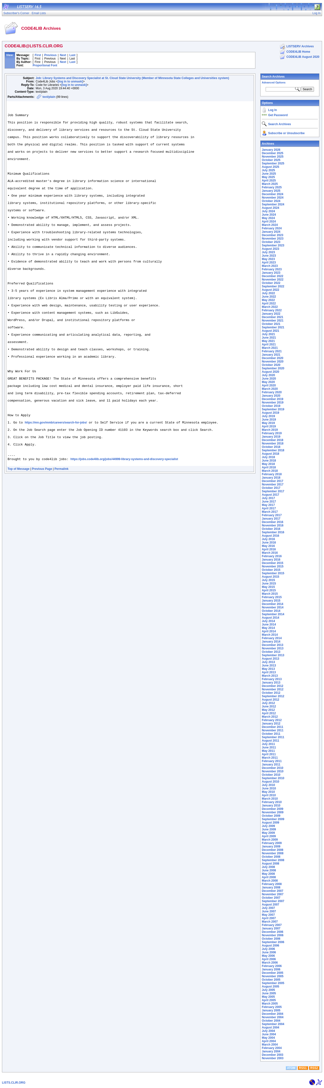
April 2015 (269, 590)
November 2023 (272, 238)
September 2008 (273, 860)
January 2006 (271, 969)
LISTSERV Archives (300, 46)
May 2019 (268, 423)
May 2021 (268, 341)
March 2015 (270, 593)
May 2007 (268, 915)
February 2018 (272, 474)
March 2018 (270, 471)
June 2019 (269, 419)
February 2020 (272, 392)
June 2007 (269, 911)
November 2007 (272, 894)
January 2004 (271, 1051)
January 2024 (271, 231)
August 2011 (270, 740)
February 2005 (272, 1007)
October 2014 (271, 611)
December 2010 (272, 768)
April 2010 (269, 795)
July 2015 (268, 580)
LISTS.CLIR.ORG (13, 1082)
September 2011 (273, 737)
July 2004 (268, 1031)
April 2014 (269, 631)
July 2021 (268, 334)
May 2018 (268, 464)
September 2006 (273, 942)
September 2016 (273, 532)
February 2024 (272, 228)
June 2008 (269, 870)
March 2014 (270, 634)
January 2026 (271, 149)
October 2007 (271, 897)
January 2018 (271, 477)
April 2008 (269, 877)
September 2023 (273, 245)
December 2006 (272, 932)
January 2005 (271, 1010)
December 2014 (272, 604)
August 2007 (270, 904)
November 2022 (272, 279)
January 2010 (271, 805)
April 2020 (269, 385)
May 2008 (268, 874)
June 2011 (269, 747)
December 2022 (272, 276)
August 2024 (270, 208)
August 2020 (270, 371)
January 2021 (271, 354)
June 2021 (269, 337)
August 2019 (270, 412)
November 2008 (272, 853)
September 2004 (273, 1024)
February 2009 (272, 843)
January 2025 (271, 190)
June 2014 (269, 624)
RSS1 (303, 1068)
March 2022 (270, 307)
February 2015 (272, 597)
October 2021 (271, 324)
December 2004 (272, 1014)
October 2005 (271, 979)
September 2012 (273, 696)
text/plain (48, 97)
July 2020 (268, 375)
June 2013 (269, 665)
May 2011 (268, 751)
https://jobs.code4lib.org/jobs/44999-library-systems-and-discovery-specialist (124, 531)
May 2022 (268, 300)
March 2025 (270, 184)
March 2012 (270, 716)
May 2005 (268, 996)
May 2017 (268, 505)
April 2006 (269, 959)
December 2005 (272, 973)
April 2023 (269, 262)
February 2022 (272, 310)
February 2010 (272, 802)
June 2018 (269, 460)
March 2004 (270, 1044)
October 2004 (271, 1020)
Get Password (278, 115)
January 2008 (271, 887)
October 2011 (271, 733)
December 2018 (272, 440)
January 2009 (271, 846)
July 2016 (268, 539)
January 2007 (271, 928)
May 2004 (268, 1037)
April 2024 (269, 221)
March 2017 (270, 512)
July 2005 (268, 990)
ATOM (291, 1068)
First (38, 55)
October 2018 (271, 447)
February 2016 (272, 556)
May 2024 (268, 218)
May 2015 (268, 587)
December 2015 (272, 563)
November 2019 (272, 402)
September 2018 (273, 450)
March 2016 (270, 552)
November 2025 (272, 156)
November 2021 (272, 320)
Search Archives (273, 76)
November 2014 (272, 607)
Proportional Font (45, 65)
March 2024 (270, 225)
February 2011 (272, 761)
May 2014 (268, 628)
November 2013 (272, 648)
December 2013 (272, 645)
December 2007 (272, 891)
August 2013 (270, 658)
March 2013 (270, 675)
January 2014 (271, 641)
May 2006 (268, 955)
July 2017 (268, 498)
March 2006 (270, 962)
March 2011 (270, 757)
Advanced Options (273, 82)
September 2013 (273, 655)
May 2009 (268, 833)
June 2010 (269, 788)
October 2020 (271, 365)
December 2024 (272, 194)
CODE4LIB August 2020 (302, 57)
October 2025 (271, 160)
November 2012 (272, 689)
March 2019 (270, 430)
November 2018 (272, 443)
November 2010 (272, 771)
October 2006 (271, 938)
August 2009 (270, 822)
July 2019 (268, 416)
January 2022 (271, 313)
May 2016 (268, 546)
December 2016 (272, 522)
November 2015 (272, 566)
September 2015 (273, 573)
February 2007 (272, 925)
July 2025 (268, 170)
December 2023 (272, 235)
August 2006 (270, 945)
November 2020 (272, 361)
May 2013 (268, 669)
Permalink (61, 541)
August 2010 (270, 781)
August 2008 (270, 863)
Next (63, 55)
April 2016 (269, 549)
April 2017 (269, 508)
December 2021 (272, 317)
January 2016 (271, 559)
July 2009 (268, 826)
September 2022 (273, 286)
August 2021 (270, 330)
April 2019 (269, 426)
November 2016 (272, 525)
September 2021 (273, 327)
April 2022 (269, 303)
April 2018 (269, 467)
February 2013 (272, 679)
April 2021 (269, 344)
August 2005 (270, 986)
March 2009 (270, 839)
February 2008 (272, 884)
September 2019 (273, 409)
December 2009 (272, 809)
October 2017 (271, 488)
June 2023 (269, 255)
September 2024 (273, 204)
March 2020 (270, 389)
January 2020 (271, 395)
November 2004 (272, 1017)
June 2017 (269, 501)
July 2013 (268, 662)
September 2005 (273, 983)
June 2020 (269, 378)
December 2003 (272, 1055)
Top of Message (19, 541)
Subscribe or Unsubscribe (286, 133)
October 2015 (271, 570)
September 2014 (273, 614)
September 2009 (273, 819)
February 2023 (272, 269)
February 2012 (272, 720)
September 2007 (273, 901)
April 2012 (269, 713)
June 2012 (269, 706)
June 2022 (269, 296)
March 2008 (270, 880)
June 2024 (269, 214)
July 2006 (268, 949)
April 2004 (269, 1041)
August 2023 (270, 249)
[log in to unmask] (70, 81)
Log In (272, 110)
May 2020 (268, 382)
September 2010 (273, 778)
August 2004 (270, 1027)
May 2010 (268, 792)
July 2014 (268, 621)
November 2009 (272, 812)
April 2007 (269, 918)
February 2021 (272, 351)
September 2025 (273, 163)
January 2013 (271, 682)
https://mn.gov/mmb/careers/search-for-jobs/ (56, 487)
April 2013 (269, 672)
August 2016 (270, 535)
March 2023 (270, 266)
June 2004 (269, 1034)
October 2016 (271, 529)
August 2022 (270, 290)
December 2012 (272, 686)
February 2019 (272, 433)
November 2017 (272, 484)
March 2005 (270, 1003)
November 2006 (272, 935)
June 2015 (269, 583)
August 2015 (270, 576)
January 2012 (271, 723)
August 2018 (270, 453)
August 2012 (270, 699)
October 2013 (271, 652)
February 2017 (272, 515)
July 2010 (268, 785)
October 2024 (271, 201)
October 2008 (271, 856)
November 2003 (272, 1058)
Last (72, 55)
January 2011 (271, 764)
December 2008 (272, 850)
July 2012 (268, 703)
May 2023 (268, 259)
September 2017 (273, 491)
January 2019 (271, 436)
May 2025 (268, 177)
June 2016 (269, 542)
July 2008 (268, 867)
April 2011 (269, 754)
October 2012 (271, 693)
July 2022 (268, 293)
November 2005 (272, 976)
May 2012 (268, 710)
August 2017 (270, 494)
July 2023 (268, 252)
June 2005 (269, 993)
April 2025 (269, 180)
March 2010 (270, 798)
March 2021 (270, 348)
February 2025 (272, 187)
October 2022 (271, 283)
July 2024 (268, 211)
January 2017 (271, 518)
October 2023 (271, 242)
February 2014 (272, 638)
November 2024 (272, 197)
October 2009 (271, 815)
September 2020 (273, 368)
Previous (50, 55)
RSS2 (314, 1068)
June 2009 (269, 829)
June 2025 (269, 173)
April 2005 (269, 1000)
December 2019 (272, 399)
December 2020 (272, 358)
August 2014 (270, 617)
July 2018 (268, 457)
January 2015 (271, 600)
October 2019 (271, 406)
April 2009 (269, 836)
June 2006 (269, 952)
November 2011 (272, 730)
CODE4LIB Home (298, 51)
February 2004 (272, 1048)
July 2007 (268, 908)
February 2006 (272, 966)
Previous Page (42, 541)
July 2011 (268, 744)
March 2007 (270, 921)
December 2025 (272, 153)
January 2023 (271, 272)
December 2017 (272, 481)
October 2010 (271, 774)
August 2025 (270, 167)
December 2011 (272, 727)
